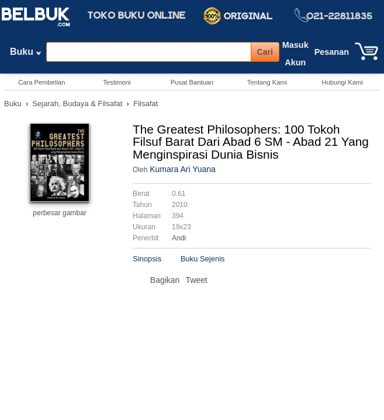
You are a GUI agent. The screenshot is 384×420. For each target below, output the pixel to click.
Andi (179, 238)
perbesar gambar (59, 213)
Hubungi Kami (342, 82)
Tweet (196, 280)
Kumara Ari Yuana (183, 169)
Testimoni (116, 82)
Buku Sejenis (203, 258)
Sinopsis (147, 258)
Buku (25, 54)
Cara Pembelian (41, 82)
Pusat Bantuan (192, 82)
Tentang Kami (267, 82)
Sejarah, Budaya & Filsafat (77, 103)
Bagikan (165, 280)
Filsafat (145, 103)
